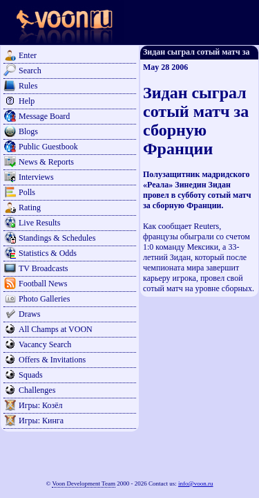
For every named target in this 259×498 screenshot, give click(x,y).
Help (27, 101)
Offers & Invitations (52, 360)
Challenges (37, 390)
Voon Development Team (83, 483)
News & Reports (46, 162)
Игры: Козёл (40, 405)
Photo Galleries (44, 299)
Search (30, 70)
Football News (43, 283)
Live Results (39, 223)
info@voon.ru (195, 483)
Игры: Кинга (41, 420)
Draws (29, 314)
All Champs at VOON (56, 329)
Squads (31, 375)
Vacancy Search (45, 344)
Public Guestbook (48, 146)
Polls (27, 192)
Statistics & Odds (48, 253)
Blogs (28, 131)
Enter (28, 55)
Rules (28, 86)
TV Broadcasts (43, 268)
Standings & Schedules (57, 238)
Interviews (36, 177)
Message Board (44, 116)
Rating (30, 207)
